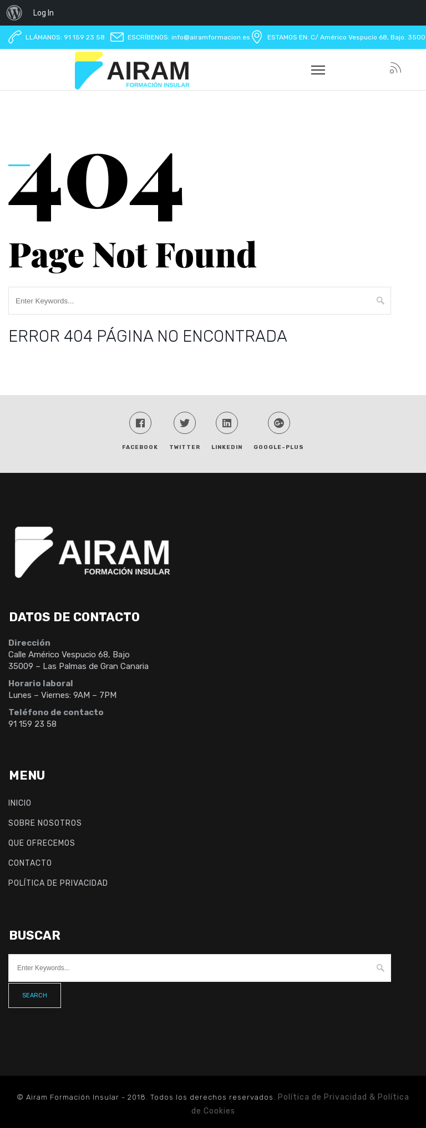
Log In (43, 12)
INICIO (20, 803)
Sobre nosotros (45, 823)
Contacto (30, 863)
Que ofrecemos (41, 843)
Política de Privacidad (58, 883)
